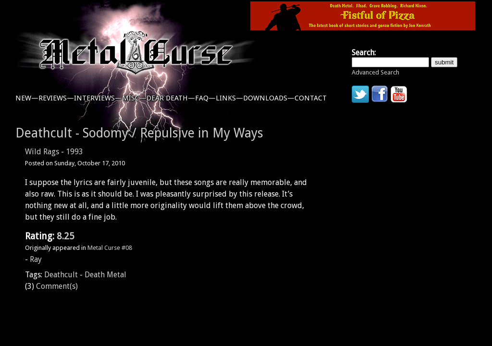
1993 (74, 151)
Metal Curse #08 (109, 247)
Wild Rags (42, 151)
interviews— (98, 98)
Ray (36, 259)
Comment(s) (57, 286)
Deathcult (61, 274)
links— (229, 98)
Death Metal (105, 274)
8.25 (65, 236)
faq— (205, 98)
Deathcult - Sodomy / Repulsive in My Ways (139, 132)
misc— (134, 98)
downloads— (269, 98)
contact (311, 98)
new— (26, 98)
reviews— (56, 98)
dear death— (171, 98)
